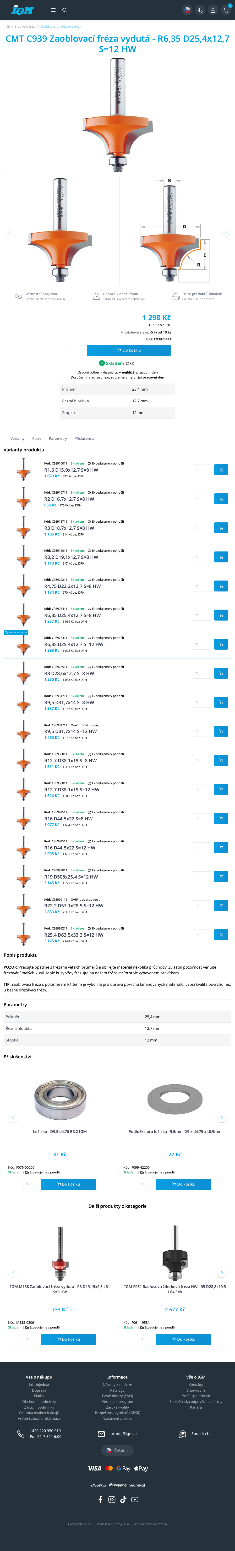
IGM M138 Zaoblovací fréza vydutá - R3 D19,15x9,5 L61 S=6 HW (60, 1289)
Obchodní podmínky (39, 1402)
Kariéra (196, 1407)
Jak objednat (39, 1385)
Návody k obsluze (117, 1385)
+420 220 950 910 (45, 1430)
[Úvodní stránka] (8, 26)
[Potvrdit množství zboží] (221, 469)
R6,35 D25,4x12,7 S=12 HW (74, 644)
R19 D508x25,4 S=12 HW (71, 877)
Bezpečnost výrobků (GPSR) (117, 1413)
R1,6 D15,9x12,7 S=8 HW (71, 470)
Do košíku (129, 351)
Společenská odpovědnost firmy (195, 1402)
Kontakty (196, 1385)
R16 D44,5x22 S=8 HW (68, 818)
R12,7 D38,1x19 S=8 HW (70, 760)
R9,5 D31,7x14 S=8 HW (69, 702)
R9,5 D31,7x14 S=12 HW (70, 731)
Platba (39, 1396)
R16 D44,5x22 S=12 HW (69, 847)
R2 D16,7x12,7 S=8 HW (69, 499)
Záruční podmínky (39, 1407)
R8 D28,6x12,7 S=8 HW (69, 673)
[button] (8, 232)
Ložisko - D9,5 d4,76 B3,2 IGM (60, 1131)
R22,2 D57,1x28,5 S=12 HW (74, 905)
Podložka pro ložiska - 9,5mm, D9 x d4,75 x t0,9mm (175, 1131)
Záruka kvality (117, 1407)
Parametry (58, 438)
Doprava (39, 1390)
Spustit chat (202, 1433)
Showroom (196, 1390)
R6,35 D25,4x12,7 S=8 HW (72, 615)
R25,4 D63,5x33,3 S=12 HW (74, 935)
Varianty (18, 438)
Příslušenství (85, 438)
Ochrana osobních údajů (39, 1413)
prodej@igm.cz (123, 1433)
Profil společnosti (196, 1396)
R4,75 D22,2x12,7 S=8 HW (72, 586)
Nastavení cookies (117, 1418)
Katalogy (117, 1390)
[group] (60, 231)
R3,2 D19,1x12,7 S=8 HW (71, 557)
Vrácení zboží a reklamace (39, 1418)
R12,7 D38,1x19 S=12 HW (71, 789)
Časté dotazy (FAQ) (117, 1396)
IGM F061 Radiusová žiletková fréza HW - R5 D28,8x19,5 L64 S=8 (175, 1289)
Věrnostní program (117, 1402)
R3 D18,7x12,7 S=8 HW (69, 528)
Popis (36, 438)
